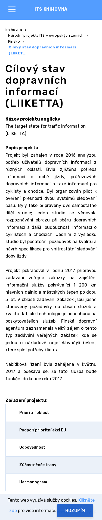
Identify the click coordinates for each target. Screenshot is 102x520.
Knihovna (13, 30)
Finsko (14, 41)
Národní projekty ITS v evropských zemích (46, 35)
